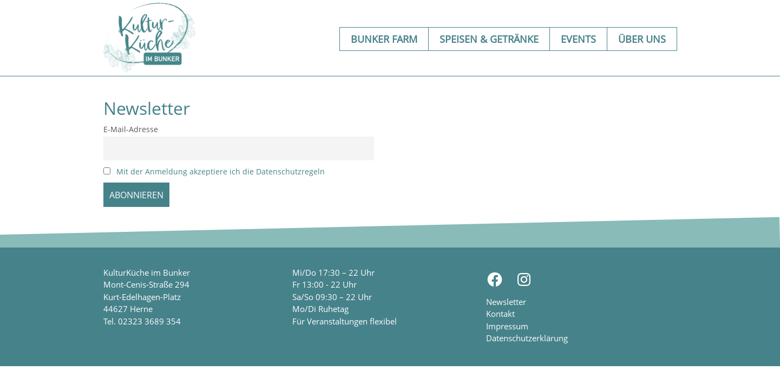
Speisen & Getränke (489, 39)
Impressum (507, 326)
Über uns (642, 39)
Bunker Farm (384, 39)
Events (578, 39)
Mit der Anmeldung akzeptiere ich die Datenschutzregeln (220, 171)
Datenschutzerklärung (527, 338)
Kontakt (500, 313)
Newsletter (506, 301)
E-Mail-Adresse (130, 129)
